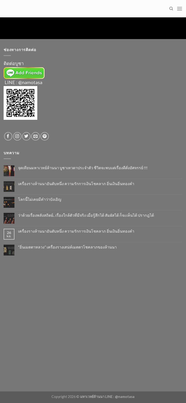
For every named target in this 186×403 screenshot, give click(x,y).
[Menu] (179, 8)
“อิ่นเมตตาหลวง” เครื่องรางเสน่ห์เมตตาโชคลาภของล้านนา (67, 247)
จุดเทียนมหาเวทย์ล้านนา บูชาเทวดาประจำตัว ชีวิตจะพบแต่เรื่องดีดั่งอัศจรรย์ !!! (83, 167)
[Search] (171, 8)
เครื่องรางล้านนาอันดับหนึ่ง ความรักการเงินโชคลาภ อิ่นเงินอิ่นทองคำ (76, 183)
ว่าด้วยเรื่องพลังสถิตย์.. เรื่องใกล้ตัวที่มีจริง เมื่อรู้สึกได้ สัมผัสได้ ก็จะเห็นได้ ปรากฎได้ (86, 215)
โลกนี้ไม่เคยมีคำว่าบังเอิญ (39, 199)
